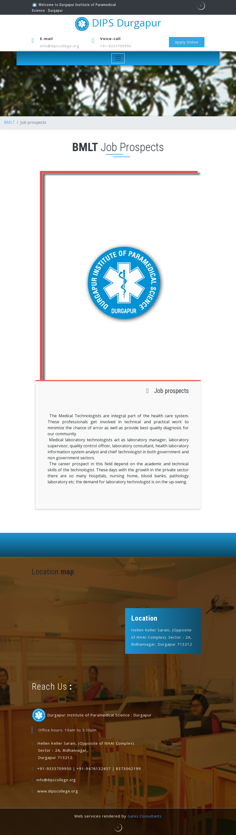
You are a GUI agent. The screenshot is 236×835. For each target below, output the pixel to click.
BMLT (10, 122)
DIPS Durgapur (118, 24)
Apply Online (186, 42)
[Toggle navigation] (118, 58)
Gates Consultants (145, 815)
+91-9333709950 (117, 45)
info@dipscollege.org (60, 45)
